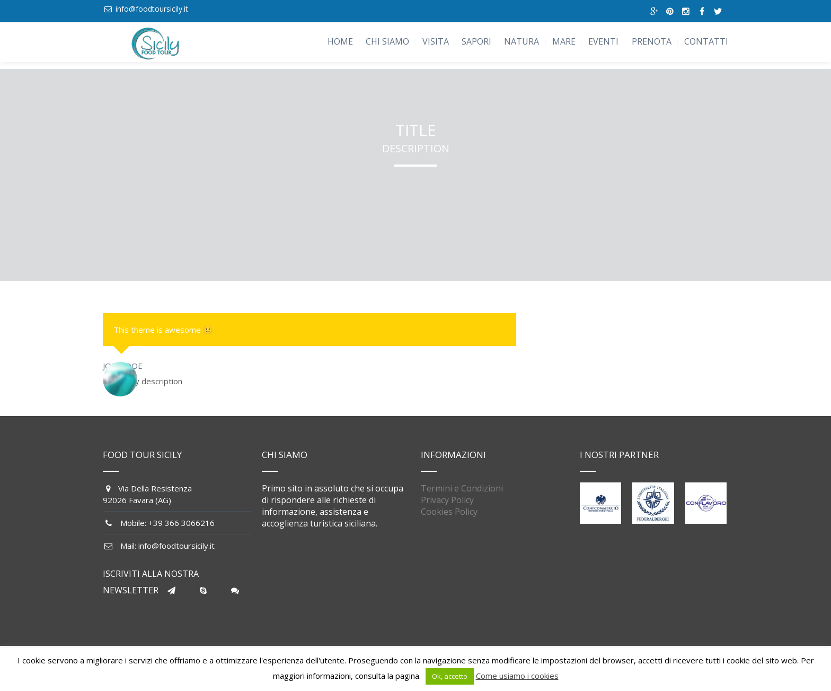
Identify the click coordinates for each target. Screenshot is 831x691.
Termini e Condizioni (462, 488)
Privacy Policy (447, 500)
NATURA (521, 41)
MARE (564, 41)
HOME (340, 41)
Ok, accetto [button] (449, 676)
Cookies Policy (449, 511)
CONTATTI (706, 41)
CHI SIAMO (387, 41)
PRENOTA (651, 41)
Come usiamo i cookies (517, 675)
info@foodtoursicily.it (152, 9)
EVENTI (603, 41)
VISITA (435, 41)
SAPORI (476, 41)
